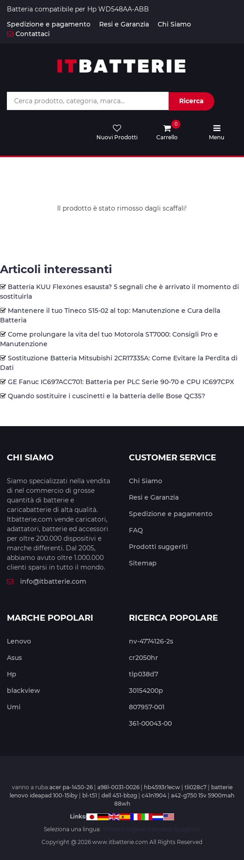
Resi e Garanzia (124, 24)
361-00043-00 (150, 723)
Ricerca (191, 101)
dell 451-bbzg (119, 795)
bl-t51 (89, 795)
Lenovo (19, 641)
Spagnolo (187, 829)
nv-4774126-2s (151, 641)
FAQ (136, 530)
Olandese (160, 829)
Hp (11, 674)
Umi (14, 707)
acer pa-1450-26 (71, 787)
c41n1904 (154, 795)
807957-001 (146, 707)
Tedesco (113, 829)
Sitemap (143, 563)
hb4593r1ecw (162, 787)
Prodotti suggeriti (158, 547)
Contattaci (28, 34)
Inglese (136, 829)
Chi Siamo (174, 24)
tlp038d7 (143, 674)
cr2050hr (143, 658)
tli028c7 (196, 787)
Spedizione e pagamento (48, 24)
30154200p (146, 690)
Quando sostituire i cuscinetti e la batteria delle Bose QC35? (106, 396)
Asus (14, 658)
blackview (23, 690)
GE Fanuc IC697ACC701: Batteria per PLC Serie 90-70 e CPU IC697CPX (121, 382)
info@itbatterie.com (46, 581)
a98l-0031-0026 (118, 787)
